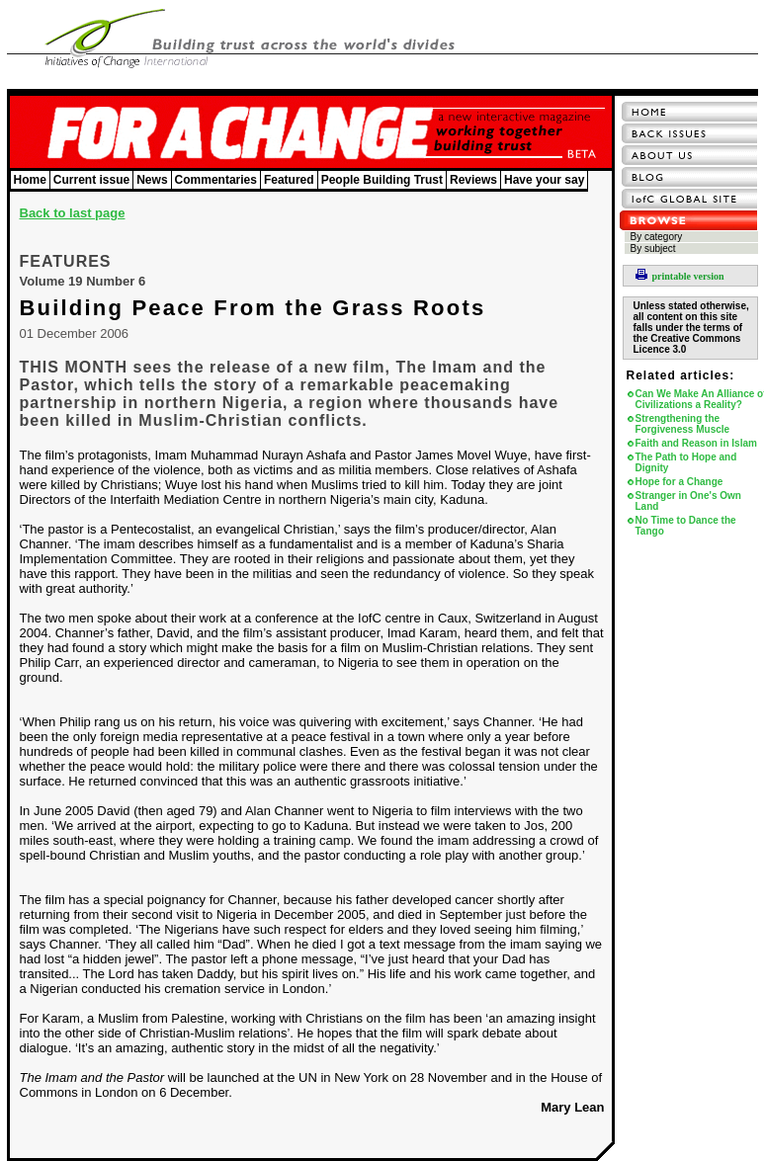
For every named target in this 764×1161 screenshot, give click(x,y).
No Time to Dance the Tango (686, 526)
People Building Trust (382, 180)
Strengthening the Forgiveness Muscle (683, 424)
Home (30, 180)
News (151, 180)
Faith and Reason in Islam (696, 443)
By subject (653, 248)
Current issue (91, 180)
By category (657, 236)
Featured (289, 180)
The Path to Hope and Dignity (686, 462)
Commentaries (216, 180)
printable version (680, 276)
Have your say (544, 180)
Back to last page (73, 213)
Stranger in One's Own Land (688, 501)
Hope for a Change (679, 481)
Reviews (473, 180)
